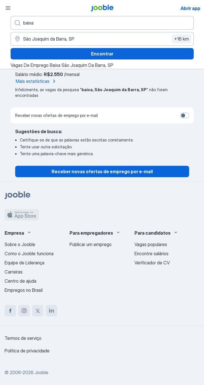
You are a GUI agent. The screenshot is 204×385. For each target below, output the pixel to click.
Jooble (41, 372)
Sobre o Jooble (20, 244)
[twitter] (37, 310)
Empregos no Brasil (24, 290)
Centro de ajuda (20, 281)
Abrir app (190, 8)
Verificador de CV (152, 263)
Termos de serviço (23, 338)
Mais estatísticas (37, 81)
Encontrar (102, 54)
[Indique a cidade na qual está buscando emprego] (102, 39)
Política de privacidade (27, 351)
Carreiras (14, 272)
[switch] (184, 115)
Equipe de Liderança (24, 263)
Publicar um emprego (91, 244)
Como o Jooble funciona (29, 253)
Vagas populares (150, 244)
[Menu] (8, 8)
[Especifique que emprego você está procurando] (102, 23)
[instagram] (24, 310)
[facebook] (10, 310)
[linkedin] (51, 310)
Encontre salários (151, 253)
